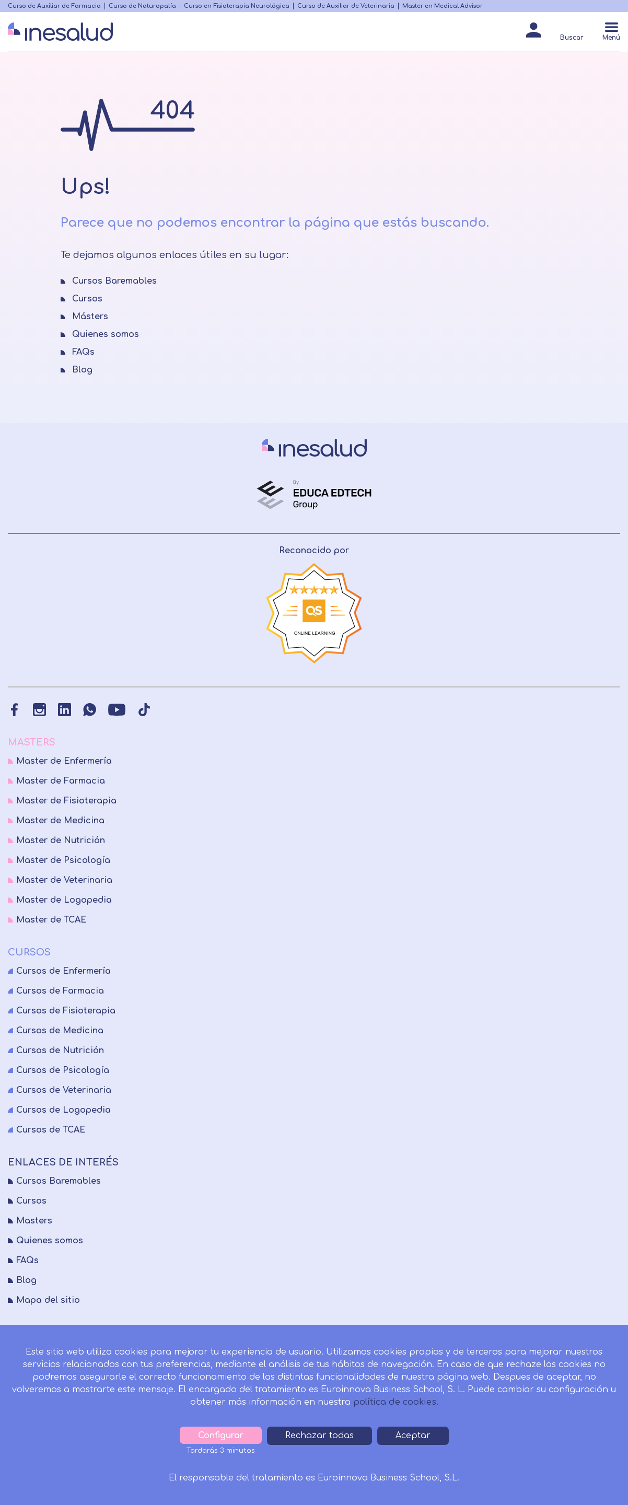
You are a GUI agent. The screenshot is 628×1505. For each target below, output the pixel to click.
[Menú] (611, 32)
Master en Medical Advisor (442, 6)
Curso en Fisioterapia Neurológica (236, 6)
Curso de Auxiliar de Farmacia (54, 6)
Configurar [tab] (220, 1435)
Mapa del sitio (48, 1300)
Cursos (31, 1201)
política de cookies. (395, 1402)
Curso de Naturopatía (142, 6)
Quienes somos (49, 1240)
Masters (34, 1221)
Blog (26, 1280)
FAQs (27, 1260)
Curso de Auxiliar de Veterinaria (345, 6)
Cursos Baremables (58, 1181)
